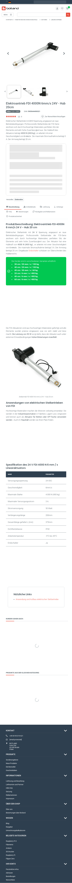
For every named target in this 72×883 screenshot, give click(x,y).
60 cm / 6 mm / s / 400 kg (26, 279)
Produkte (10, 754)
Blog (7, 823)
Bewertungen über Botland (16, 813)
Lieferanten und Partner (14, 785)
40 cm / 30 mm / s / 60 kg (26, 270)
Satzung (9, 792)
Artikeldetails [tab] (30, 207)
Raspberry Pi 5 (11, 841)
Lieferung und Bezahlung (15, 781)
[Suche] (43, 15)
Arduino (9, 848)
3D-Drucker (10, 852)
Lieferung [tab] (45, 207)
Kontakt (10, 730)
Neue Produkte (11, 763)
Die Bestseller (11, 767)
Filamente (9, 845)
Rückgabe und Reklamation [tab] (44, 212)
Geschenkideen (11, 770)
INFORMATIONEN (13, 776)
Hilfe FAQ (9, 788)
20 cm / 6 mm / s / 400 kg (26, 273)
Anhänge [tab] (58, 207)
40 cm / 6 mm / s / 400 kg (26, 276)
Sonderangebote (12, 760)
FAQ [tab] (9, 212)
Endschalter (34, 250)
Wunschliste (10, 880)
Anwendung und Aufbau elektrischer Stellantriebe (37, 599)
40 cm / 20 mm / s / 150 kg (26, 267)
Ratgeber (9, 827)
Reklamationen (11, 795)
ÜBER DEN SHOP (13, 804)
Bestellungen (10, 876)
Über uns (9, 809)
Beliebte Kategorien (16, 836)
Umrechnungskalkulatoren (15, 830)
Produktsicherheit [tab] (14, 216)
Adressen (9, 873)
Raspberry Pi (10, 855)
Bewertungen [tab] (22, 212)
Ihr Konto (11, 864)
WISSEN (9, 818)
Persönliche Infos (12, 869)
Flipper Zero (10, 859)
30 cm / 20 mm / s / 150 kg (26, 264)
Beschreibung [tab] (12, 207)
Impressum (10, 799)
